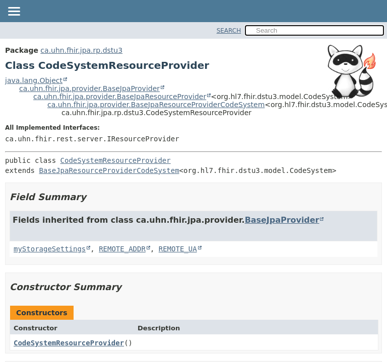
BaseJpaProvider (282, 220)
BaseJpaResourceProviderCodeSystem (109, 170)
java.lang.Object (33, 80)
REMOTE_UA (178, 249)
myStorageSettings (50, 249)
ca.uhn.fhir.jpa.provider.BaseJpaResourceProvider (119, 97)
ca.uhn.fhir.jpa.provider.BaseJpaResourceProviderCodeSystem (156, 105)
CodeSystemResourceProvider (115, 160)
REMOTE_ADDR (122, 249)
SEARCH (229, 30)
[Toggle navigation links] (13, 12)
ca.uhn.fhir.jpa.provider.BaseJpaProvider (89, 88)
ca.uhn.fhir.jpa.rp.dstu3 (81, 50)
